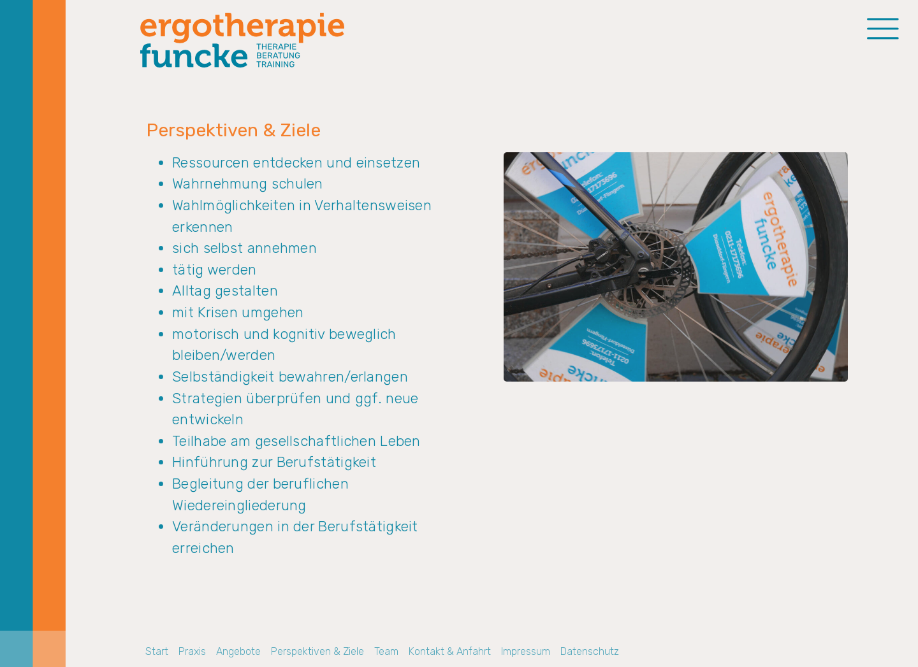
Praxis (192, 651)
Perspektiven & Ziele (317, 651)
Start (156, 651)
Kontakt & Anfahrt (450, 651)
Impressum (525, 651)
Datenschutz (589, 651)
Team (386, 651)
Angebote (238, 651)
